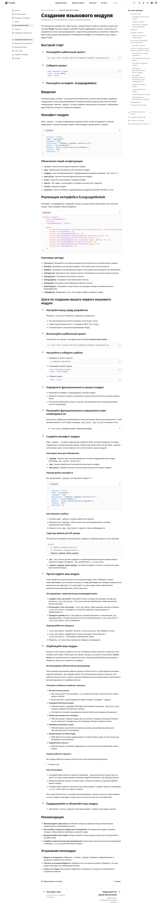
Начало (16, 10)
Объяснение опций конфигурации (139, 36)
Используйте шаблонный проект (141, 59)
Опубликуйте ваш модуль (141, 94)
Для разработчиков (20, 25)
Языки (15, 22)
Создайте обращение (139, 117)
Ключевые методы (138, 45)
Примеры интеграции (21, 18)
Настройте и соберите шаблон (140, 64)
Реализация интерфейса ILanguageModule (139, 41)
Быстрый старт (135, 14)
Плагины (16, 29)
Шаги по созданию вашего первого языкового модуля (139, 49)
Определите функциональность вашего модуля (138, 70)
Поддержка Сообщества (22, 33)
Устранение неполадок (138, 105)
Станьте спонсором (139, 120)
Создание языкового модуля (69, 10)
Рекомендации (135, 102)
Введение (133, 30)
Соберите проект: (56, 65)
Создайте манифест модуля (139, 85)
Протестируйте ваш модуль (139, 90)
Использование (19, 14)
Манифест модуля (136, 33)
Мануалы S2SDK (78, 3)
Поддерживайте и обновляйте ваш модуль (140, 98)
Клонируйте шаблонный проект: (66, 52)
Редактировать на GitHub (139, 124)
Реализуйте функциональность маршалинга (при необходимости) (138, 78)
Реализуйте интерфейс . (72, 83)
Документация (61, 3)
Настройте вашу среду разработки (140, 54)
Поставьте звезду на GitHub (139, 113)
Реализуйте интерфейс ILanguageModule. (140, 26)
